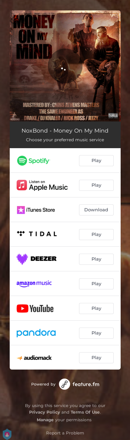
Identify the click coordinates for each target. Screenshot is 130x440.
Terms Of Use (85, 412)
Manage (45, 419)
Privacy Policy (44, 412)
